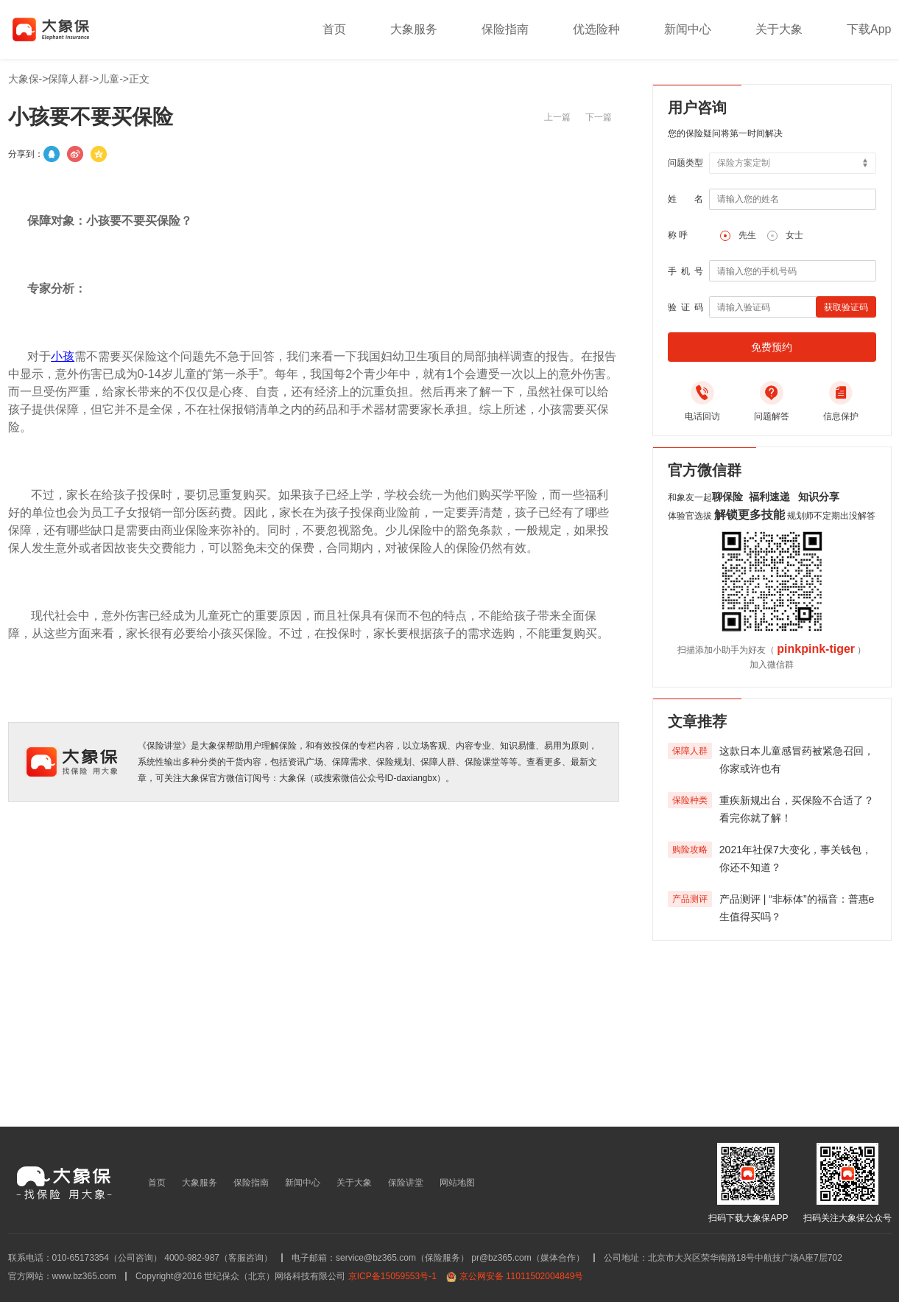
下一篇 (598, 117)
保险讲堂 (405, 1182)
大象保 (23, 79)
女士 (794, 235)
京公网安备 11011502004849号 (521, 1276)
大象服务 (413, 29)
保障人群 (68, 79)
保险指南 (505, 29)
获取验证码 (846, 307)
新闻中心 (687, 29)
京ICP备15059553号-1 (392, 1276)
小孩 (62, 356)
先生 (747, 235)
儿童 (109, 79)
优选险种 (596, 29)
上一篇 (557, 117)
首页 (334, 29)
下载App (869, 29)
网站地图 (457, 1182)
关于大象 (779, 29)
